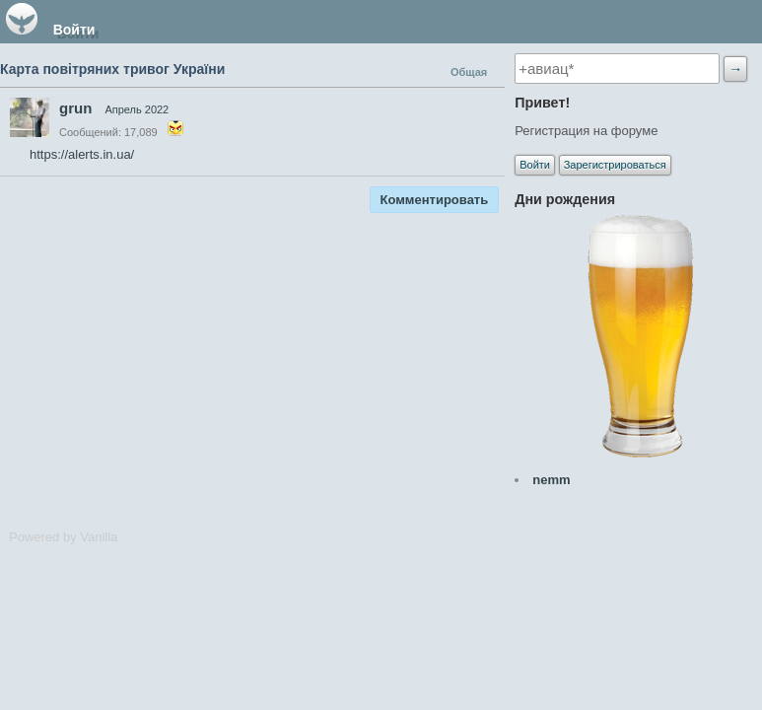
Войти (74, 29)
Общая (468, 72)
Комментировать (435, 199)
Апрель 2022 (136, 109)
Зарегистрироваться (615, 165)
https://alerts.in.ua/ (82, 154)
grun (75, 108)
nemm (551, 479)
